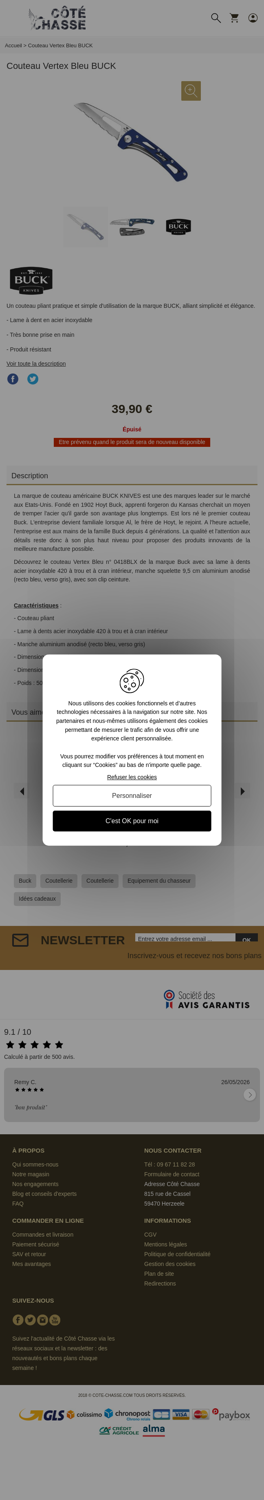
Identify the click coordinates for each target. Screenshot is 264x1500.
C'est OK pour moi (132, 820)
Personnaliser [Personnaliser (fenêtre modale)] (132, 795)
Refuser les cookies (132, 777)
